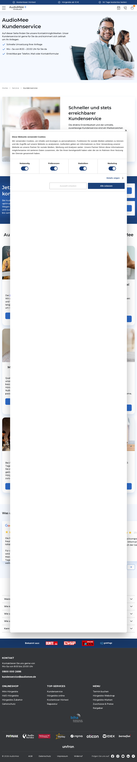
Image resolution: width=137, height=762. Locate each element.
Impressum (62, 756)
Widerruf (78, 756)
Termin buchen (101, 691)
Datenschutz (45, 756)
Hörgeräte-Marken (102, 700)
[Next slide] (131, 567)
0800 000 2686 (11, 671)
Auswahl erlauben (68, 186)
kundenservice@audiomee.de (19, 676)
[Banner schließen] (126, 130)
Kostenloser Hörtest (57, 700)
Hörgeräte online (56, 695)
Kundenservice (55, 691)
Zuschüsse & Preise (103, 704)
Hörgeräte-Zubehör (12, 700)
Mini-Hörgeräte (10, 691)
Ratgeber (98, 708)
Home (5, 88)
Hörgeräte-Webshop (104, 695)
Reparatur (52, 704)
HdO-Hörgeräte (10, 695)
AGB (30, 756)
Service (15, 88)
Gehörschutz (8, 704)
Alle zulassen (106, 186)
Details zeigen (113, 178)
